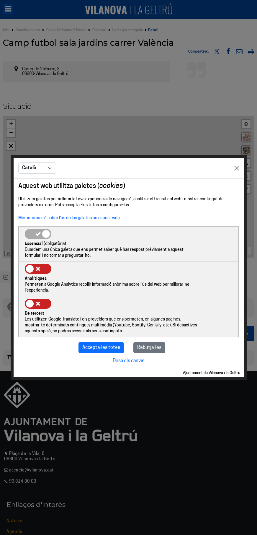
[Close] (236, 186)
